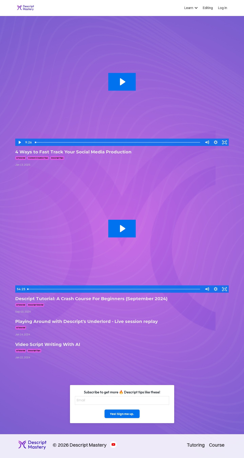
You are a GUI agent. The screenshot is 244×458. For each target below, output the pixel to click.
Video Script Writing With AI (50, 346)
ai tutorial (20, 158)
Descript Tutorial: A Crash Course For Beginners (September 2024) (97, 299)
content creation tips (38, 158)
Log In (222, 8)
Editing (208, 8)
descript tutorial (35, 305)
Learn (191, 8)
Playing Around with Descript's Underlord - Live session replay (92, 322)
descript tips (57, 158)
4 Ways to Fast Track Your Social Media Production (78, 152)
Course (217, 447)
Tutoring (196, 447)
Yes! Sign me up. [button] (122, 416)
